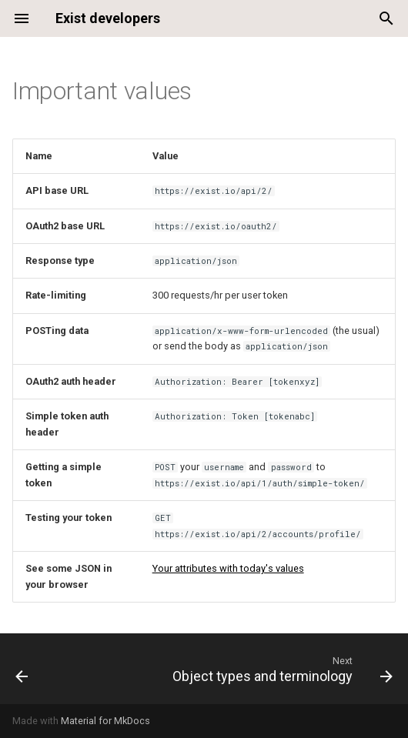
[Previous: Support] (22, 668)
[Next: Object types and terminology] (280, 668)
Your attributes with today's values (228, 568)
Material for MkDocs (105, 720)
